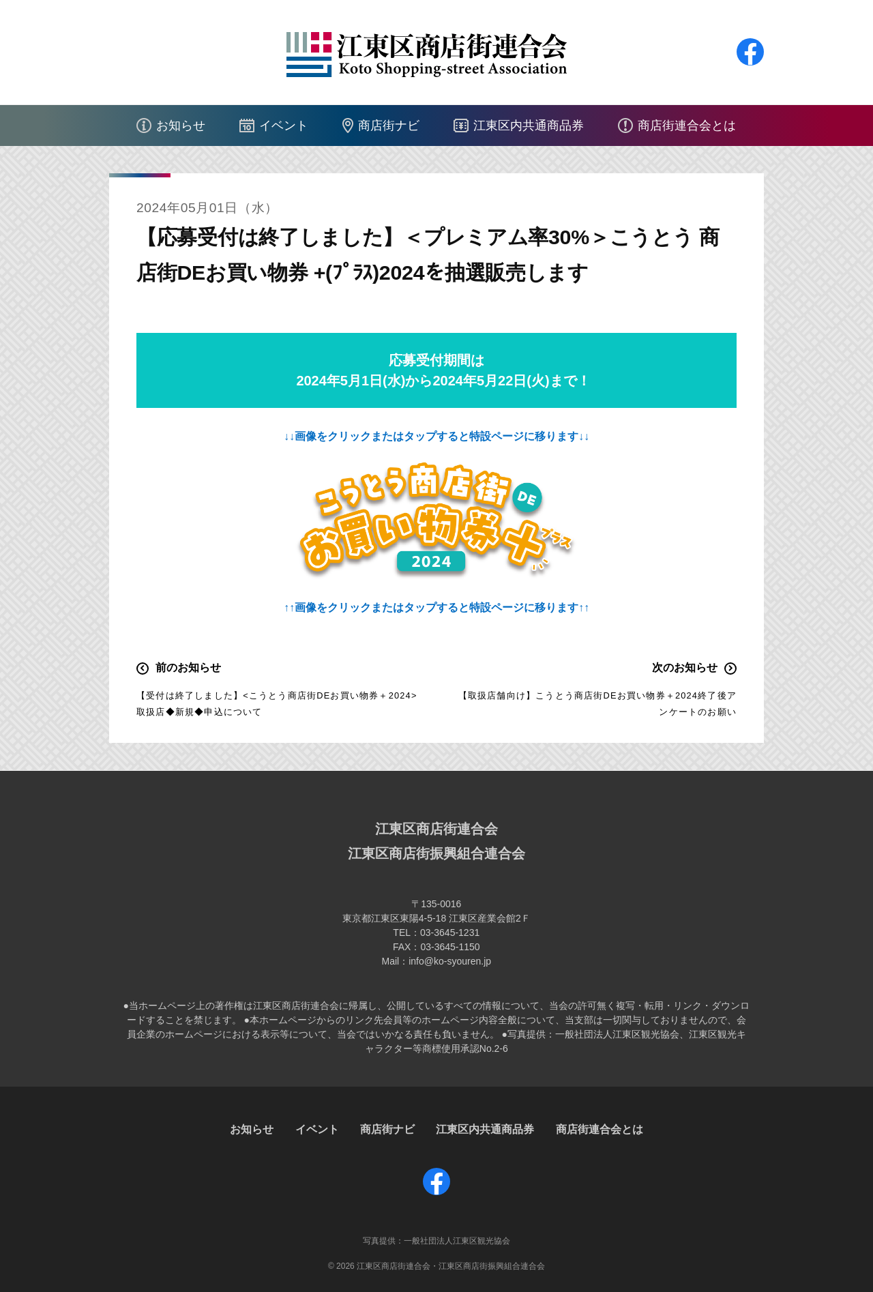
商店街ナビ (388, 125)
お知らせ (180, 125)
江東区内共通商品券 (528, 125)
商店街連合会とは (687, 125)
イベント (283, 125)
